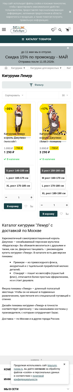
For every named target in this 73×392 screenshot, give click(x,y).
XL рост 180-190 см (54, 193)
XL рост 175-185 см (18, 185)
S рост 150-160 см (53, 170)
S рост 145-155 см (17, 170)
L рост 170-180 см (53, 185)
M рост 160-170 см (53, 178)
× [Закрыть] (64, 364)
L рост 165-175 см (17, 178)
